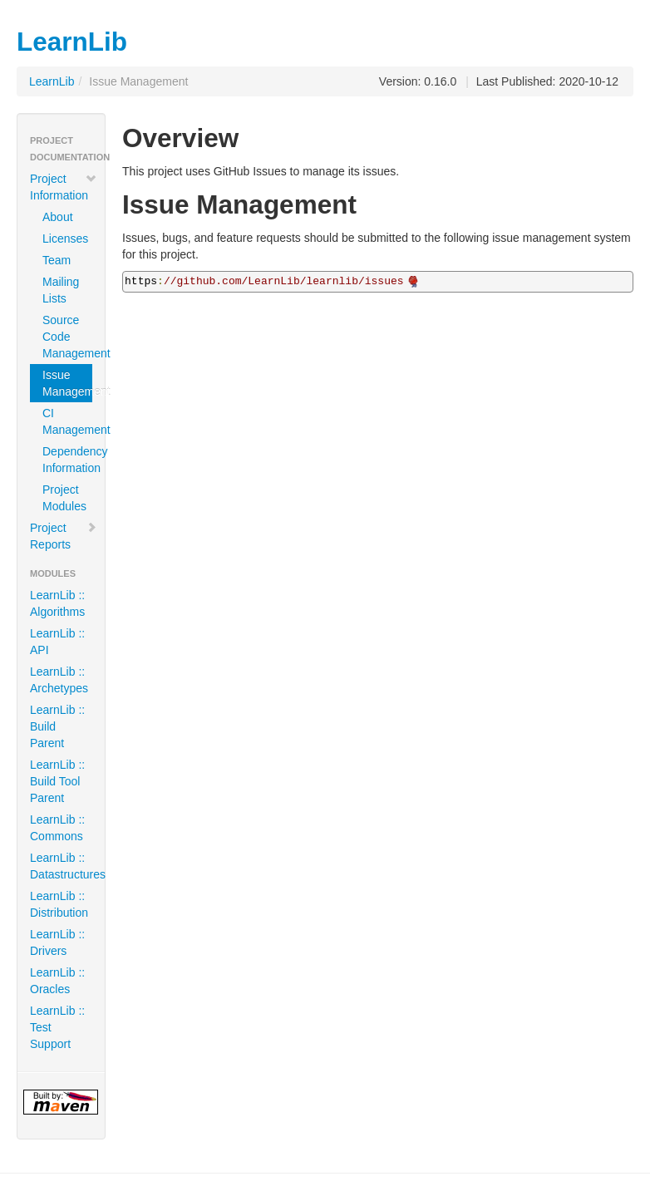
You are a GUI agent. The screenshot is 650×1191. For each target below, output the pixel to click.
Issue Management (67, 383)
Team (56, 260)
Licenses (65, 238)
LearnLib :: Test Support (57, 1027)
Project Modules (64, 498)
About (57, 217)
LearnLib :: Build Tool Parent (57, 781)
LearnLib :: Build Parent (57, 726)
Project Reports (63, 536)
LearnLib (52, 81)
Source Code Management (67, 336)
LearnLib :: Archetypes (59, 680)
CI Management (67, 421)
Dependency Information (67, 460)
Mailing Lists (60, 290)
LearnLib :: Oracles (57, 981)
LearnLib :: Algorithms (57, 603)
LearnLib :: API (57, 642)
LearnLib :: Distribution (59, 904)
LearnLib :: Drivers (57, 942)
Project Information (63, 187)
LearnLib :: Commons (57, 828)
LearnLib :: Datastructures (67, 866)
